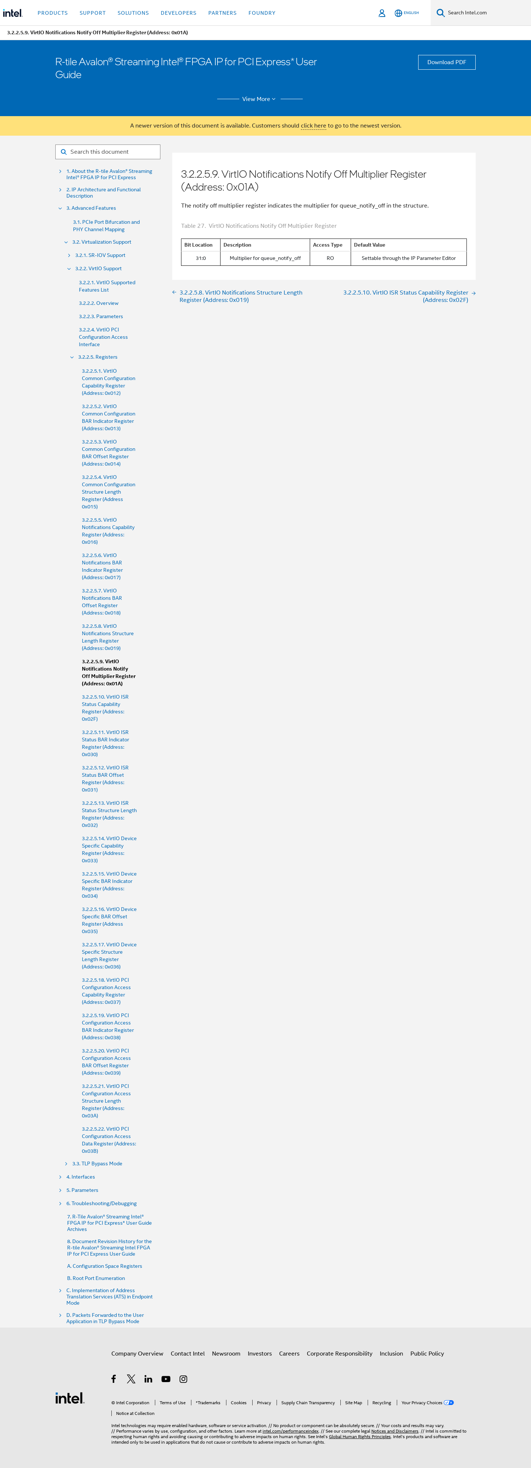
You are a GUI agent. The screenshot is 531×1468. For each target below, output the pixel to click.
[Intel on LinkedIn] (149, 1380)
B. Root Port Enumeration (96, 1278)
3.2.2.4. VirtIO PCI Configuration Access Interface (103, 337)
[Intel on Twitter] (131, 1380)
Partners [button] (222, 13)
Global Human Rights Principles (360, 1436)
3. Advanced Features (91, 208)
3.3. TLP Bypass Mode (97, 1164)
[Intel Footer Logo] (70, 1397)
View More (260, 99)
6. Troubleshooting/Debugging (101, 1203)
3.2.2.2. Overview (98, 303)
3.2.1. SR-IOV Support (100, 255)
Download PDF (446, 62)
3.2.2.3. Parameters (101, 316)
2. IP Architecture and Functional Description (103, 193)
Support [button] (93, 13)
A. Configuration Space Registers (104, 1266)
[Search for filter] (107, 152)
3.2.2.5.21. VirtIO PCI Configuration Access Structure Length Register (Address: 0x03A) (106, 1101)
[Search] (441, 12)
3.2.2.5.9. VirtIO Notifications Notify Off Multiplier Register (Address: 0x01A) (108, 672)
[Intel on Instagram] (184, 1380)
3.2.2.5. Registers (98, 357)
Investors (260, 1353)
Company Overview (137, 1353)
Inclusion (391, 1353)
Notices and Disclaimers (395, 1431)
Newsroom (226, 1353)
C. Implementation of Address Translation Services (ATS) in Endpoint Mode (109, 1296)
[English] (407, 13)
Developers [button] (179, 13)
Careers (289, 1353)
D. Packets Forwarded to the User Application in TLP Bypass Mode (105, 1318)
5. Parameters (82, 1190)
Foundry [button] (262, 13)
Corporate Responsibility (339, 1353)
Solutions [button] (133, 13)
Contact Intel (188, 1353)
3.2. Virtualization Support (101, 242)
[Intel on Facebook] (114, 1380)
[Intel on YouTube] (166, 1380)
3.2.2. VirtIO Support (98, 268)
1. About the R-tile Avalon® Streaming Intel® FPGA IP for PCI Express (109, 174)
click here (313, 125)
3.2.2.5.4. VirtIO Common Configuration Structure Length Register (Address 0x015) (108, 492)
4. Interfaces (80, 1177)
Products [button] (53, 13)
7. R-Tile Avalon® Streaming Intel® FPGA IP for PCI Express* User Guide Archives (109, 1223)
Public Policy (427, 1353)
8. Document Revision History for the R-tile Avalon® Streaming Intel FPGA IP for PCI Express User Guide (109, 1247)
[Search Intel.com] (488, 13)
